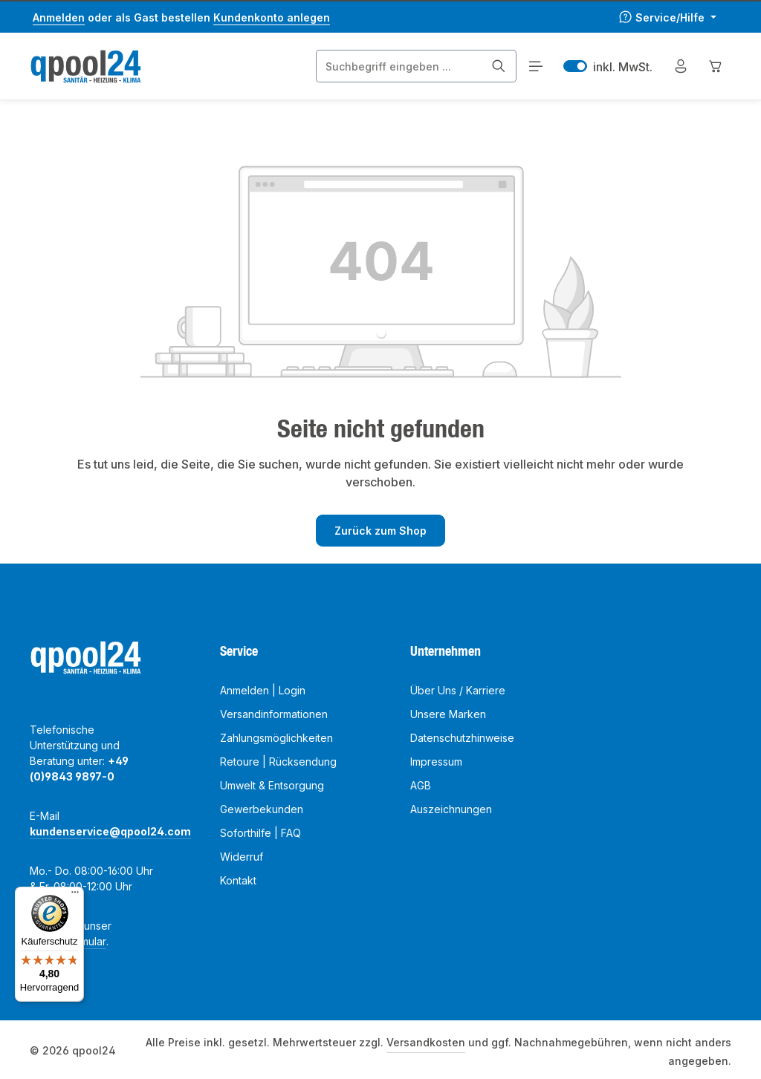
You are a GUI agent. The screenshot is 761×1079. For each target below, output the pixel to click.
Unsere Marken (448, 714)
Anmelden (59, 17)
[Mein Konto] (680, 66)
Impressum (436, 761)
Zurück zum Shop (380, 530)
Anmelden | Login (262, 690)
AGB (420, 785)
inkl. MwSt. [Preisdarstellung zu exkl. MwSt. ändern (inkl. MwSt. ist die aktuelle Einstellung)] (607, 66)
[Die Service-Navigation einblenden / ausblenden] (667, 17)
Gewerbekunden (261, 809)
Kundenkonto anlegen (271, 17)
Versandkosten (425, 1042)
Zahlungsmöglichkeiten (276, 737)
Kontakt (238, 880)
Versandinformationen (274, 714)
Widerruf (241, 856)
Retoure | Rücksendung (278, 761)
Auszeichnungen (451, 809)
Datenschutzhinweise (462, 737)
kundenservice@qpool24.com (110, 831)
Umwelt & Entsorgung (272, 785)
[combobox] (399, 66)
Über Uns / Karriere (457, 690)
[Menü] (535, 66)
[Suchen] (499, 66)
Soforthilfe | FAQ (260, 833)
